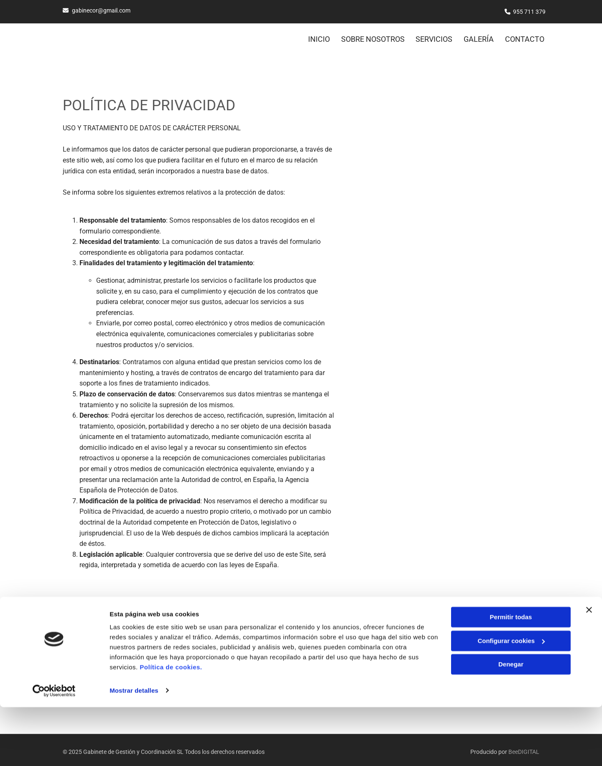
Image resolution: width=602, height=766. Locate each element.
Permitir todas (511, 676)
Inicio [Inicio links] (315, 36)
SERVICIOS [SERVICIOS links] (432, 36)
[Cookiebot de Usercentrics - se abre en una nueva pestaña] (54, 749)
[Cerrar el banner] (589, 669)
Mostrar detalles (134, 749)
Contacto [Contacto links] (526, 36)
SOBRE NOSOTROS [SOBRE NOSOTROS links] (370, 36)
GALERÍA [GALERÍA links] (479, 36)
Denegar (510, 723)
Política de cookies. (171, 726)
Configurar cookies (511, 699)
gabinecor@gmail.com (101, 10)
